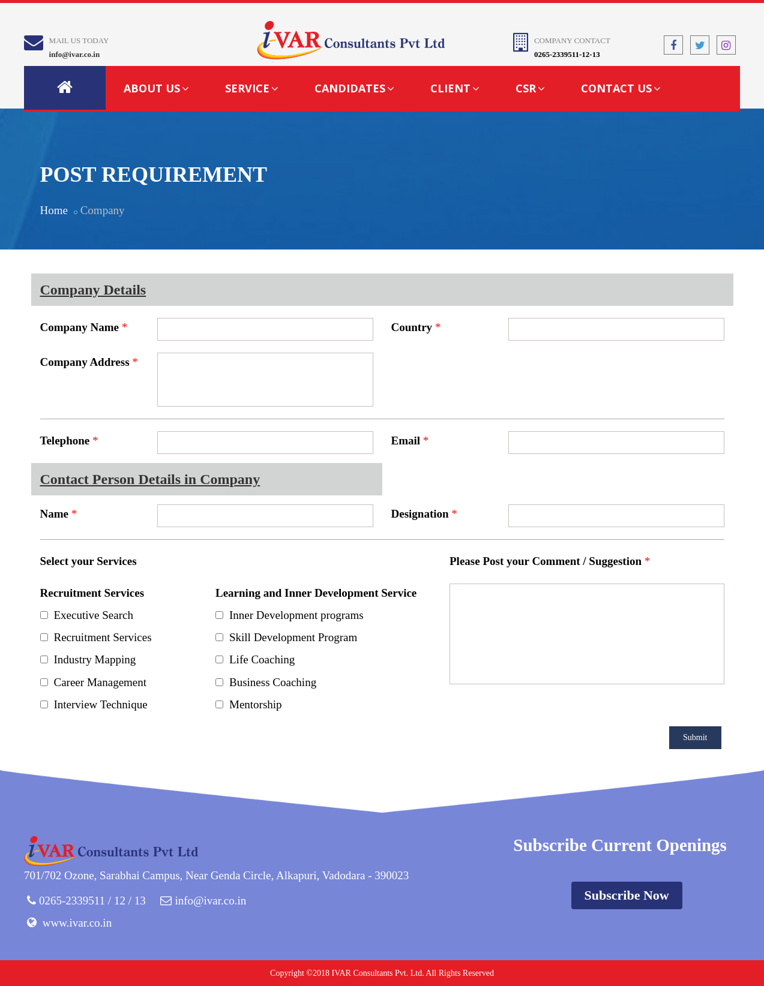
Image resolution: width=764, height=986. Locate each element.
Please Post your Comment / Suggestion (546, 561)
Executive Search (93, 615)
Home (54, 210)
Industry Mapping (95, 659)
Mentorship (255, 704)
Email (406, 440)
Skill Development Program (293, 637)
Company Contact (572, 40)
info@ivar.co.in (74, 54)
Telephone (65, 440)
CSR (530, 88)
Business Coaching (272, 682)
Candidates (354, 88)
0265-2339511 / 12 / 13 (92, 900)
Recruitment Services (92, 593)
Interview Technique (101, 704)
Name (54, 513)
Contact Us (621, 88)
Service (251, 88)
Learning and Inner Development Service (316, 593)
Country (412, 327)
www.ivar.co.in (77, 922)
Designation (420, 513)
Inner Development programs (296, 615)
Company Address (85, 362)
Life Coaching (262, 659)
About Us (156, 88)
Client (455, 88)
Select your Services (88, 561)
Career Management (100, 682)
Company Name (79, 327)
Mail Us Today (79, 40)
